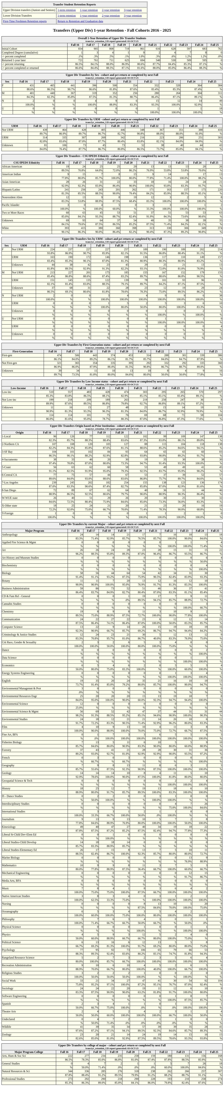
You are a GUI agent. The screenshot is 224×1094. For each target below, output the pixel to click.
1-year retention (89, 10)
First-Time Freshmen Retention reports (25, 21)
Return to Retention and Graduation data (80, 21)
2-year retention (111, 10)
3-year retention (133, 10)
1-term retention (67, 10)
